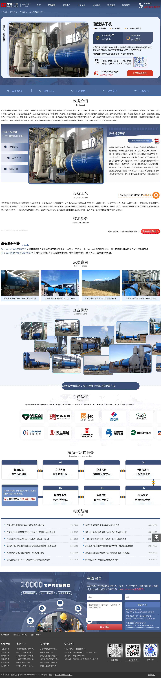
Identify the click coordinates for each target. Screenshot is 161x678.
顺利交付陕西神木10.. (48, 666)
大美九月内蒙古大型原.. (49, 656)
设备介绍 (17, 90)
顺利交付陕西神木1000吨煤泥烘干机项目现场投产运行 (28, 560)
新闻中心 (66, 5)
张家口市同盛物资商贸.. (25, 652)
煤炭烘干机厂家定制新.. (49, 659)
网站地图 (151, 675)
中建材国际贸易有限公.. (25, 666)
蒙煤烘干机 (5, 656)
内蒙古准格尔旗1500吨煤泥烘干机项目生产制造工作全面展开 (31, 532)
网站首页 (13, 12)
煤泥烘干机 (5, 652)
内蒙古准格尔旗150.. (48, 652)
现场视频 (111, 5)
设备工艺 (49, 90)
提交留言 (104, 626)
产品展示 (52, 5)
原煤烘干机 (5, 662)
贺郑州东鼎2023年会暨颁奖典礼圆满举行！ (102, 560)
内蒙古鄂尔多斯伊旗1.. (48, 649)
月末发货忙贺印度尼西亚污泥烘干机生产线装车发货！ (106, 539)
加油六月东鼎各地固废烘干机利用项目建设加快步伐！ (106, 532)
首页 (39, 5)
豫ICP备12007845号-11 (63, 675)
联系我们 (126, 5)
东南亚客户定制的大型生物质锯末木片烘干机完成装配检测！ (109, 546)
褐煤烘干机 (5, 649)
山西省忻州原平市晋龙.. (25, 656)
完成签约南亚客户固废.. (49, 662)
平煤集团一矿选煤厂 (24, 662)
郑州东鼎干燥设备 (20, 635)
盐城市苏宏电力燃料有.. (25, 649)
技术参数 (81, 90)
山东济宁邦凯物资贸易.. (25, 659)
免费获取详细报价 (140, 73)
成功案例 (96, 5)
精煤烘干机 (5, 659)
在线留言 (144, 90)
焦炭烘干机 (5, 666)
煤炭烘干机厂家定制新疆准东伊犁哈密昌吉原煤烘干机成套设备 (32, 546)
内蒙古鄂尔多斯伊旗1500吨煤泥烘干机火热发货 (26, 525)
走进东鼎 (81, 5)
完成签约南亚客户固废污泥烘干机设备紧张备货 (25, 553)
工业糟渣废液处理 (36, 12)
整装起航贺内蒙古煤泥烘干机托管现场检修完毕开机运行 (107, 553)
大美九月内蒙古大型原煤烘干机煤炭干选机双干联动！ (28, 539)
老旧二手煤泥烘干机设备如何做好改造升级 (102, 525)
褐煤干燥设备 (36, 635)
